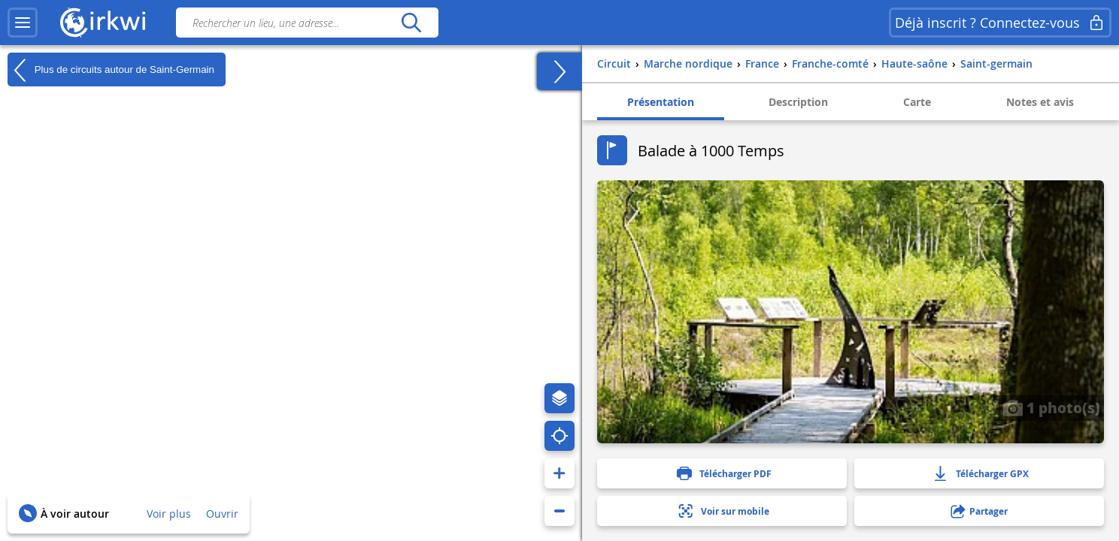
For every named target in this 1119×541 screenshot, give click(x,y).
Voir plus (169, 513)
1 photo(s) (1051, 407)
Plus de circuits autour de (111, 70)
